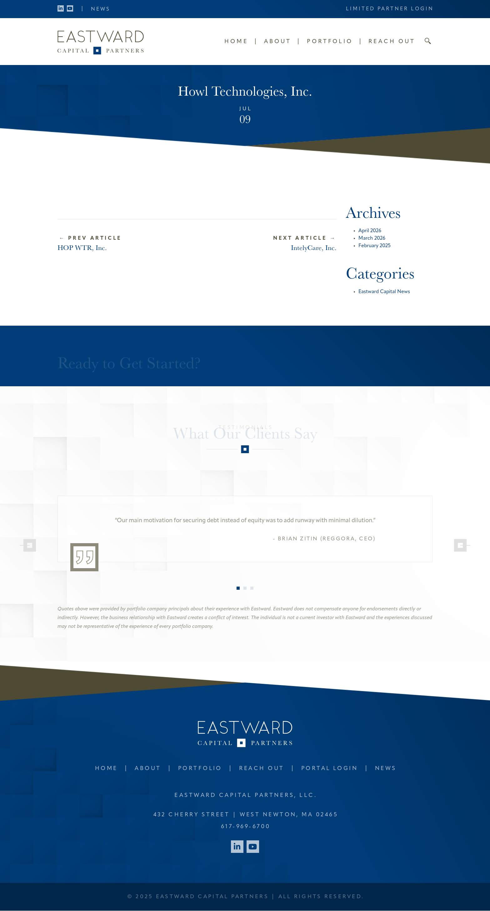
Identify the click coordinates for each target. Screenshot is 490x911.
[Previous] (30, 545)
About (277, 42)
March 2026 (371, 238)
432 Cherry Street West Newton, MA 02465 (245, 815)
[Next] (460, 545)
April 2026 (369, 230)
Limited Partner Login (390, 9)
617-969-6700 (246, 827)
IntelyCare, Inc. (314, 247)
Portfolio (330, 42)
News (100, 9)
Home (236, 42)
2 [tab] (245, 588)
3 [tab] (251, 588)
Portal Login (330, 769)
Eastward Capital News (384, 291)
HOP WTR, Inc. (82, 247)
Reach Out (391, 42)
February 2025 (374, 245)
